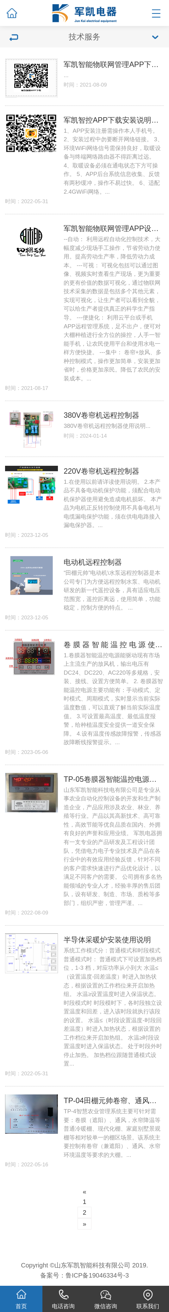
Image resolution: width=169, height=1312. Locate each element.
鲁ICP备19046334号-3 (97, 1275)
